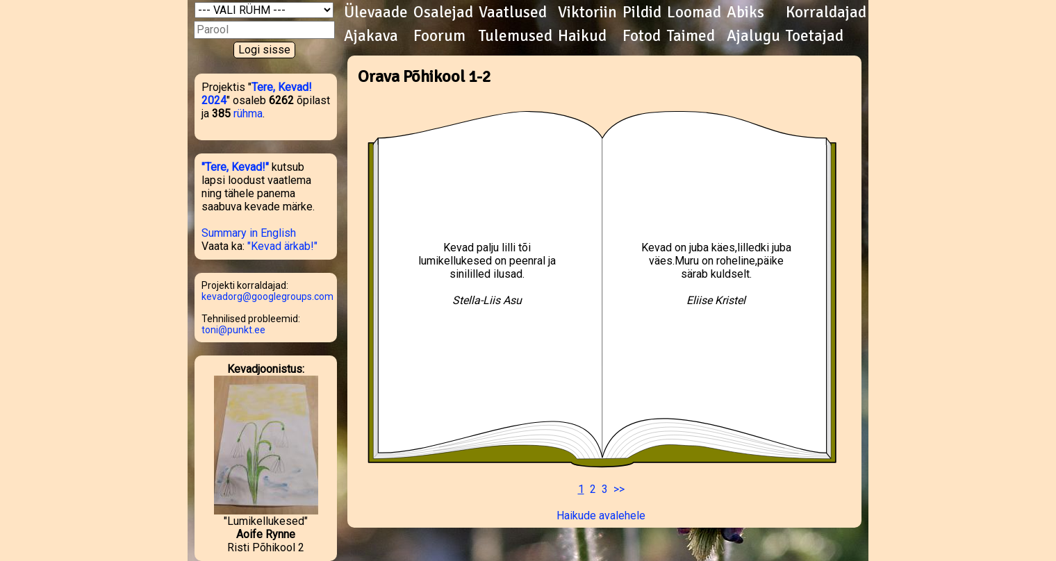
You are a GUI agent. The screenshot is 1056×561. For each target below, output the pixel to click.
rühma (248, 113)
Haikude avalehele (600, 515)
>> (619, 489)
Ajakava (371, 36)
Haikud (582, 36)
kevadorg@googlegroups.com (267, 296)
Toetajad (814, 36)
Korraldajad (826, 12)
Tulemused (515, 36)
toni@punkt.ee (233, 329)
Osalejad (443, 12)
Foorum (439, 36)
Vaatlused (513, 12)
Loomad (694, 12)
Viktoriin (587, 12)
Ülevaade (376, 12)
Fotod (641, 36)
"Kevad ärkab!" (282, 246)
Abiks (745, 12)
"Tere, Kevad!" (235, 167)
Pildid (641, 12)
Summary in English (248, 233)
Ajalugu (753, 36)
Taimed (691, 36)
